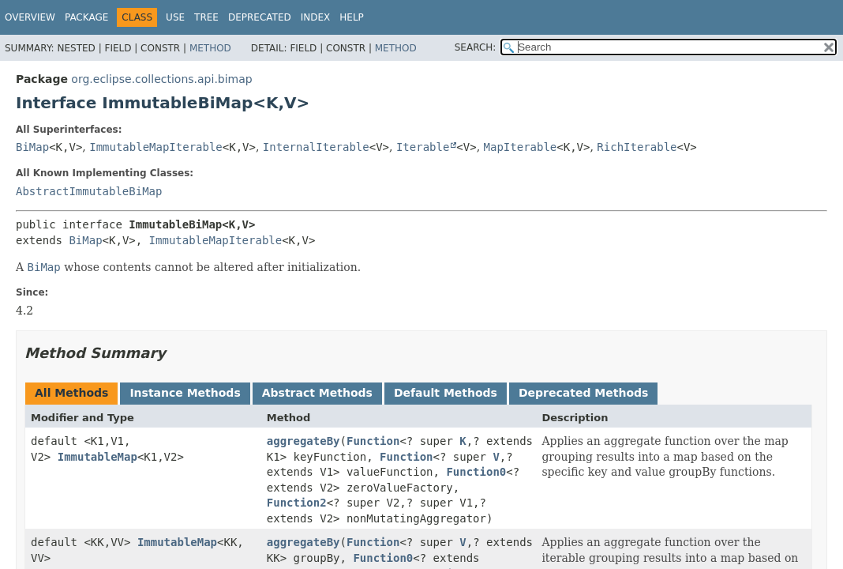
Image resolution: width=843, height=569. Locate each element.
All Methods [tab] (71, 392)
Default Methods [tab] (445, 392)
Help (351, 17)
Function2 (297, 502)
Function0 (476, 471)
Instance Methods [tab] (184, 392)
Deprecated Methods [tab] (583, 392)
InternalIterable (316, 147)
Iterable (422, 147)
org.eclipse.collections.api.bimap (161, 79)
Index (316, 17)
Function (373, 441)
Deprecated (259, 17)
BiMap (32, 147)
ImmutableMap (97, 456)
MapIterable (520, 147)
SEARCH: (475, 47)
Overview (30, 17)
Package (86, 17)
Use (175, 17)
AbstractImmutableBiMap (89, 191)
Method (210, 48)
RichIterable (636, 147)
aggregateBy (303, 441)
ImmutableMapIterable (156, 147)
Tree (206, 17)
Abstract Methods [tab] (317, 392)
